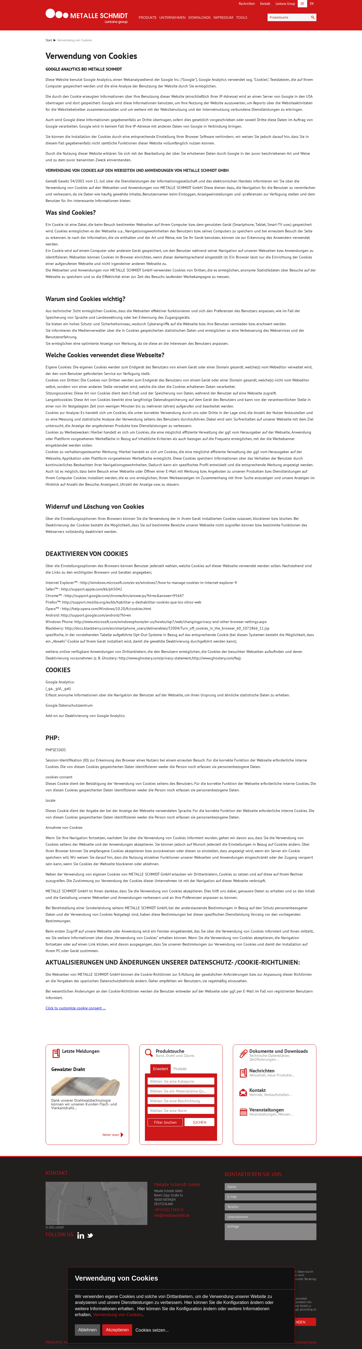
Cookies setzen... (152, 1330)
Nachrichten (247, 3)
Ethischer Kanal (305, 1342)
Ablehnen (87, 1330)
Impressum (223, 17)
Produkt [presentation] (179, 1069)
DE (302, 3)
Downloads (199, 17)
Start (49, 40)
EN (312, 3)
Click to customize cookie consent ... (76, 1008)
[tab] (160, 1068)
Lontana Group (285, 3)
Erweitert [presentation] (160, 1069)
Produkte (148, 17)
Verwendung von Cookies (117, 1314)
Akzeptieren (117, 1330)
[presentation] (266, 1254)
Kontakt (265, 3)
